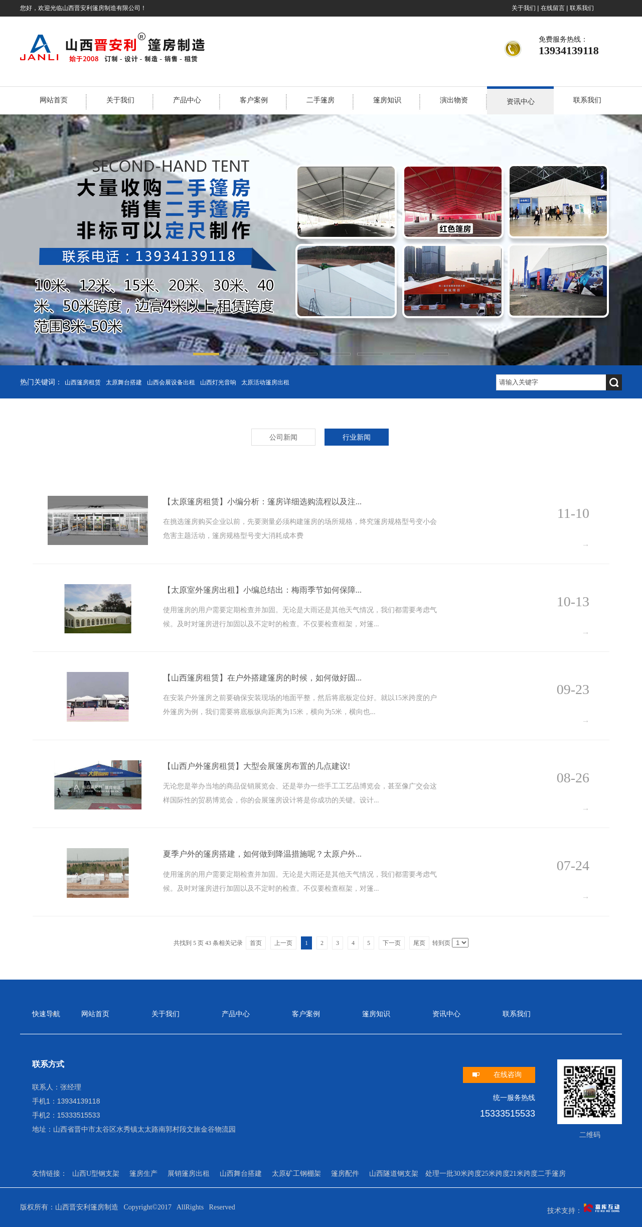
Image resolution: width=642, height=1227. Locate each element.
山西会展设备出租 (171, 382)
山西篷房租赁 (83, 382)
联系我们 (582, 8)
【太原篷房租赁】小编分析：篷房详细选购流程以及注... (262, 501)
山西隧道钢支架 (393, 1173)
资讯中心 (521, 101)
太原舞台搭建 (124, 382)
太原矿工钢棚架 (296, 1173)
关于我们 (524, 8)
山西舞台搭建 (241, 1173)
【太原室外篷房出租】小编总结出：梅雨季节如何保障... (262, 590)
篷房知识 (387, 100)
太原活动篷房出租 (265, 382)
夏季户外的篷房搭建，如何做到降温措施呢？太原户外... (262, 854)
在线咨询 (508, 1074)
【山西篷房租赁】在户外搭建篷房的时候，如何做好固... (262, 677)
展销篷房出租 (189, 1173)
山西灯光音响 (218, 382)
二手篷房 (320, 100)
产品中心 (187, 100)
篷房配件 (345, 1173)
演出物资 (454, 100)
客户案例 (254, 100)
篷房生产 (143, 1173)
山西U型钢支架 (95, 1173)
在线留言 (553, 8)
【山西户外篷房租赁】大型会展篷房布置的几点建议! (256, 766)
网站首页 (54, 100)
